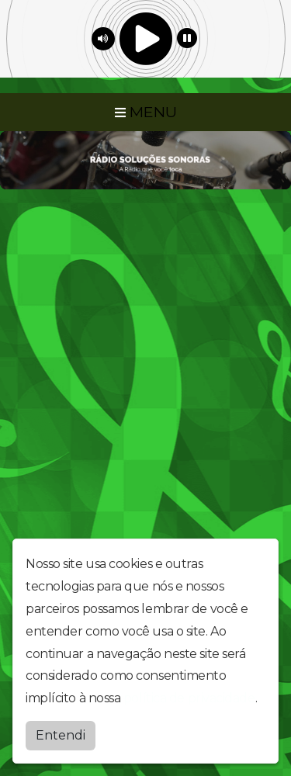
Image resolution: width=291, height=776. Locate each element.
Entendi (60, 735)
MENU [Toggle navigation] (146, 111)
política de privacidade (189, 698)
